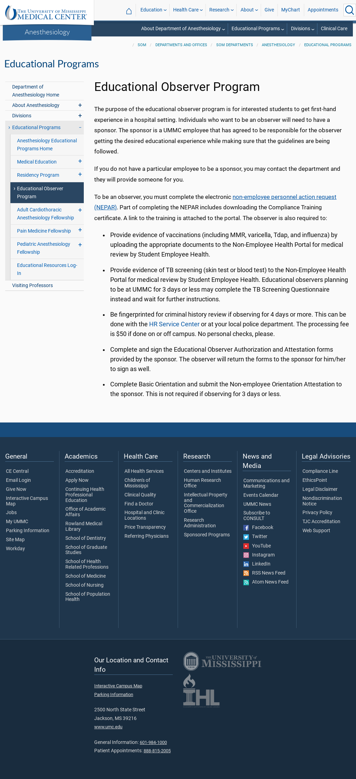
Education (151, 10)
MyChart (290, 10)
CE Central (17, 471)
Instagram (259, 555)
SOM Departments (234, 45)
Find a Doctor (138, 504)
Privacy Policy (317, 513)
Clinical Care (334, 29)
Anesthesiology (47, 31)
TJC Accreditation (321, 522)
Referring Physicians (146, 536)
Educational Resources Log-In (47, 269)
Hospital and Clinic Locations (144, 515)
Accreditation (79, 471)
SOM (142, 45)
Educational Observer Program (40, 193)
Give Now (16, 489)
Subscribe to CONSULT (256, 515)
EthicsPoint (314, 480)
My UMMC (17, 522)
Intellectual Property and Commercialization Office (205, 503)
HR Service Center (174, 324)
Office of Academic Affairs (85, 512)
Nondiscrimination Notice (322, 501)
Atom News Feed (266, 582)
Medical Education (37, 162)
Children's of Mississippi (137, 483)
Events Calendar (260, 495)
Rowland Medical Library (83, 526)
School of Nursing (84, 585)
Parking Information (27, 531)
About (247, 10)
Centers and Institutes (208, 471)
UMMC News (257, 504)
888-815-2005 (157, 750)
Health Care (186, 10)
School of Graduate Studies (86, 550)
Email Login (18, 480)
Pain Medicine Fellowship (44, 231)
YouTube (257, 546)
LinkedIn (256, 564)
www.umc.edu (108, 726)
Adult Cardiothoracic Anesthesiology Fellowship (45, 214)
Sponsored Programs (207, 535)
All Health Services (144, 471)
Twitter (255, 536)
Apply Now (77, 480)
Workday (15, 549)
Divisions (300, 29)
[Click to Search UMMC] (349, 10)
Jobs (11, 513)
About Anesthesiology (35, 105)
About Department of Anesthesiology (181, 29)
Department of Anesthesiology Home (35, 91)
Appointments (323, 10)
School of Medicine (85, 576)
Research (219, 10)
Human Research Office (202, 483)
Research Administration (200, 523)
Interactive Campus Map (27, 501)
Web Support (316, 531)
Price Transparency (145, 527)
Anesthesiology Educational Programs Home (47, 145)
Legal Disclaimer (320, 489)
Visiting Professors (32, 285)
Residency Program (38, 175)
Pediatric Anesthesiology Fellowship (43, 248)
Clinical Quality (140, 495)
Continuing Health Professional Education (84, 495)
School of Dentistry (85, 538)
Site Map (15, 540)
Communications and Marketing (266, 483)
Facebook (258, 527)
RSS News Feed (264, 573)
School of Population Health (87, 597)
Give (269, 10)
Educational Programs (256, 29)
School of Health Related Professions (86, 564)
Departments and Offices (181, 45)
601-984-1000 (153, 742)
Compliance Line (320, 471)
